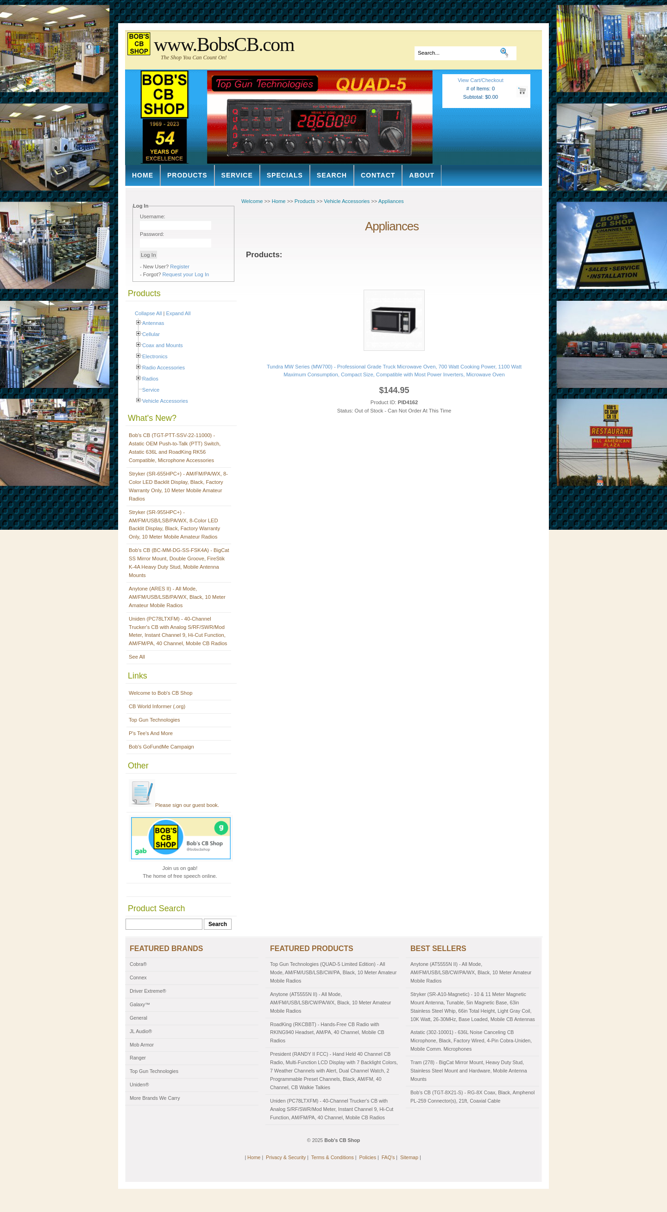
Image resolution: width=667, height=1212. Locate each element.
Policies (367, 1157)
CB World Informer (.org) (157, 706)
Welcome (252, 201)
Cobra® (138, 964)
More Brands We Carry (155, 1098)
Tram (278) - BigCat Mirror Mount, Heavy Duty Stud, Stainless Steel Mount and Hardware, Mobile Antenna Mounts (468, 1071)
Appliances (391, 201)
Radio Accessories (163, 367)
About (421, 175)
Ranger (138, 1057)
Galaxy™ (140, 1004)
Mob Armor (142, 1044)
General (138, 1018)
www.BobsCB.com (224, 44)
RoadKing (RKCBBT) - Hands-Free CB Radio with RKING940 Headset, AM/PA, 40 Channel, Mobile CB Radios (327, 1033)
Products (187, 175)
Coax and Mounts (162, 345)
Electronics (155, 356)
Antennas (153, 323)
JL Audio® (141, 1031)
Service (237, 175)
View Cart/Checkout (480, 80)
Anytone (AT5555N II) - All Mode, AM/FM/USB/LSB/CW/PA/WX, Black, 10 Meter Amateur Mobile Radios (330, 1002)
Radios (150, 378)
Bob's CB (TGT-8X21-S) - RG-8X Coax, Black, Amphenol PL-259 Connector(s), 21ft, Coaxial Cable (472, 1097)
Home (142, 175)
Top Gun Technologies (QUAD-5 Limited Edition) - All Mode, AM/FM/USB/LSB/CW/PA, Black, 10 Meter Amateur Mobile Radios (333, 972)
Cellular (151, 334)
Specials (285, 175)
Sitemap (409, 1157)
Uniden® (139, 1084)
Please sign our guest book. (174, 805)
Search (332, 175)
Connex (138, 977)
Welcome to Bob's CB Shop (161, 693)
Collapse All (148, 313)
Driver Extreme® (148, 991)
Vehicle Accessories (165, 401)
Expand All (178, 313)
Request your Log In (186, 274)
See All (137, 657)
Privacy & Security (286, 1157)
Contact (378, 175)
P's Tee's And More (151, 733)
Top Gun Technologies (154, 720)
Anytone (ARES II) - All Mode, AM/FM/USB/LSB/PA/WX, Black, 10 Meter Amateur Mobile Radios (177, 597)
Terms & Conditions (332, 1157)
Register (179, 266)
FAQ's (388, 1157)
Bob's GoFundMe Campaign (161, 746)
